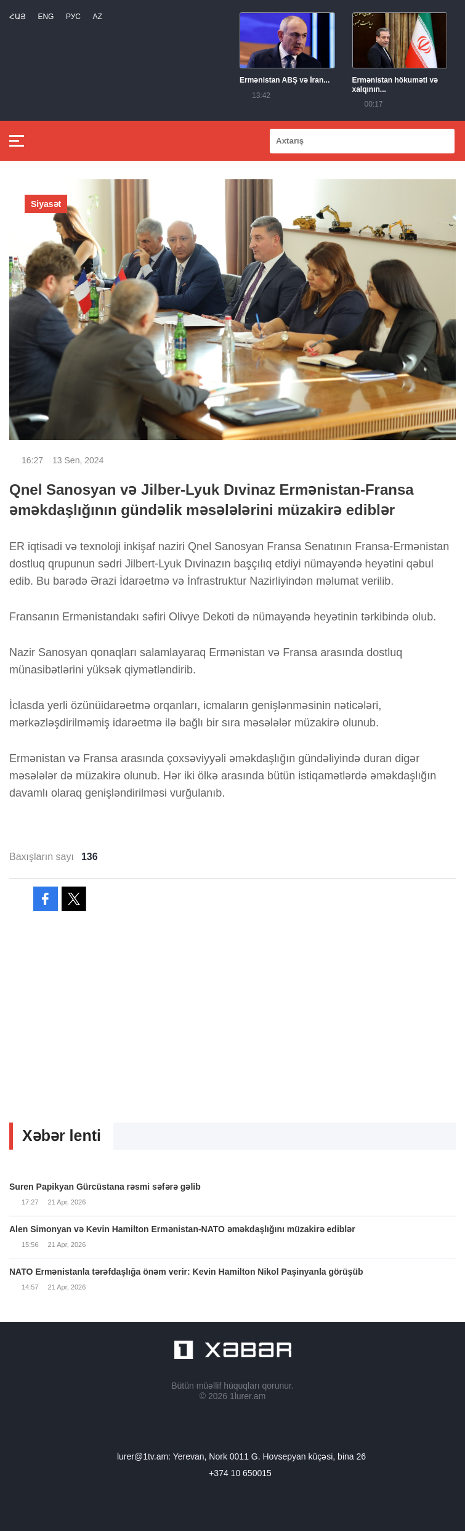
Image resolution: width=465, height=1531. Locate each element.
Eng (46, 16)
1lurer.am (247, 1396)
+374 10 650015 (240, 1473)
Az (97, 16)
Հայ (17, 16)
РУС (73, 16)
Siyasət (46, 204)
